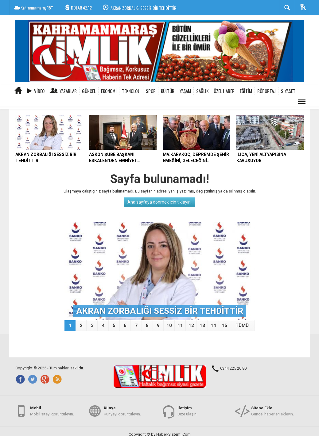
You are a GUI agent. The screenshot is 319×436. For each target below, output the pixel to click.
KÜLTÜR (167, 91)
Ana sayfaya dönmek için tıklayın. (159, 202)
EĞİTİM (246, 91)
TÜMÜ (242, 325)
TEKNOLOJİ (131, 91)
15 (224, 325)
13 (202, 325)
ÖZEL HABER (224, 91)
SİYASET (288, 91)
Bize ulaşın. (187, 410)
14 (213, 325)
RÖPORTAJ (266, 91)
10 (169, 325)
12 (191, 325)
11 (180, 325)
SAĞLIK (202, 91)
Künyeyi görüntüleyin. (122, 410)
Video (39, 91)
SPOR (151, 91)
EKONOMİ (109, 91)
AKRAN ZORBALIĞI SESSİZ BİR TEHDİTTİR (143, 8)
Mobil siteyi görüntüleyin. (52, 410)
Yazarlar (68, 91)
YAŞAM (185, 91)
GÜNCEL (89, 91)
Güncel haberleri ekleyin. (272, 410)
